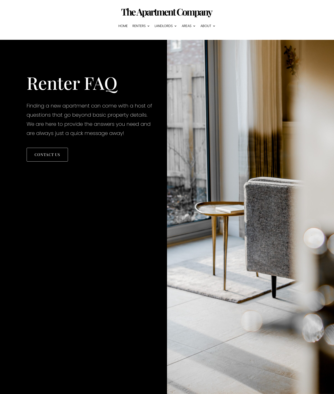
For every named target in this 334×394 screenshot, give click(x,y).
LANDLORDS (164, 25)
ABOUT (205, 25)
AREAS (186, 25)
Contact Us (47, 154)
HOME (123, 25)
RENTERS (139, 25)
